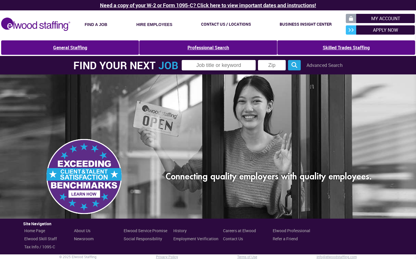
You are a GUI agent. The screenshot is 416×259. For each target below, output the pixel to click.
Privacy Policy (167, 256)
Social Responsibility (143, 238)
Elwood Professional (291, 230)
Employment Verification (195, 238)
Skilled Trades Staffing (346, 47)
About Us (82, 230)
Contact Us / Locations (226, 24)
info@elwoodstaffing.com (337, 256)
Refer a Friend (285, 238)
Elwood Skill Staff (40, 238)
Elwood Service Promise (145, 230)
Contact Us (233, 238)
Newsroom (84, 238)
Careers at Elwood (239, 230)
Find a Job (96, 24)
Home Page (34, 230)
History (180, 230)
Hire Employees (154, 24)
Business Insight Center (306, 24)
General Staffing (70, 47)
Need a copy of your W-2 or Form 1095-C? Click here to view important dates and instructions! (208, 5)
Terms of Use (247, 256)
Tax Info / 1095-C (39, 246)
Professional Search (208, 47)
